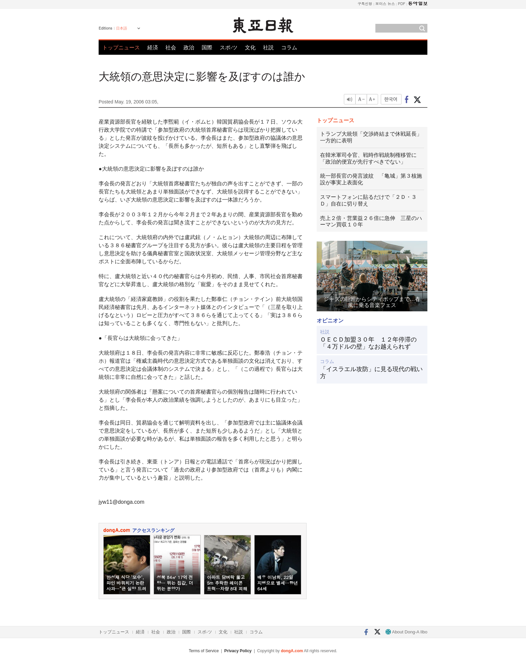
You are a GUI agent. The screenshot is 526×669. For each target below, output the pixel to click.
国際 (207, 47)
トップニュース (121, 47)
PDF (401, 3)
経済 (152, 47)
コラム (289, 47)
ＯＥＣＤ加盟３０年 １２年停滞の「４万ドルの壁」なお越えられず (368, 343)
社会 (170, 47)
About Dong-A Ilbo (406, 631)
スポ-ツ (229, 47)
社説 (268, 47)
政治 (188, 47)
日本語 (121, 28)
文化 (250, 47)
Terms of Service (204, 651)
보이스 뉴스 (385, 3)
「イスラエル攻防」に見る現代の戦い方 (371, 373)
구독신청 (365, 3)
